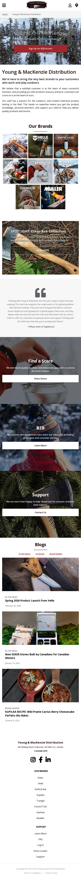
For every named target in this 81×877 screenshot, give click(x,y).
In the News (24, 554)
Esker (40, 777)
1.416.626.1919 (40, 751)
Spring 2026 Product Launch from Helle (29, 600)
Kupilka (40, 795)
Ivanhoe (40, 812)
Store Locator (40, 850)
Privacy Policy (51, 873)
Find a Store (40, 378)
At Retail (40, 554)
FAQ (40, 839)
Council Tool (40, 806)
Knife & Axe (40, 789)
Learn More (41, 445)
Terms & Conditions (32, 873)
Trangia (40, 800)
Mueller (40, 818)
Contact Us (40, 512)
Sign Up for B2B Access (40, 48)
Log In (40, 845)
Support (40, 856)
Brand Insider (56, 554)
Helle (40, 783)
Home (5, 14)
